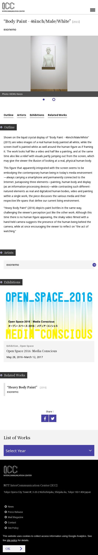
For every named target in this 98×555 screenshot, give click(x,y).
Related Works (57, 115)
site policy (12, 540)
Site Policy (13, 527)
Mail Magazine (15, 517)
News (11, 506)
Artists (21, 115)
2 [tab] (54, 100)
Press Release (15, 512)
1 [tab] (44, 100)
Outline (8, 115)
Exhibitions (37, 115)
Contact (12, 522)
